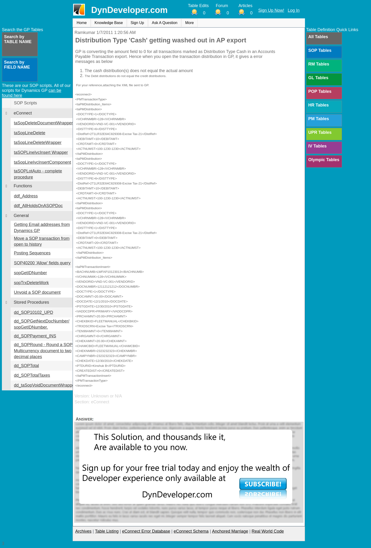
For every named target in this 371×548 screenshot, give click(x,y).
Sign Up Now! (271, 10)
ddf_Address (26, 196)
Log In (294, 10)
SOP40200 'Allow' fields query (42, 263)
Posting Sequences (32, 253)
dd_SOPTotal (26, 365)
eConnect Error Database (146, 531)
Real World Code (268, 531)
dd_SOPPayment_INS (35, 336)
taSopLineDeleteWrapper (38, 142)
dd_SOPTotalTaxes (32, 375)
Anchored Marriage (230, 531)
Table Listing (107, 531)
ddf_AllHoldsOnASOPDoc (38, 205)
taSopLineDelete (29, 133)
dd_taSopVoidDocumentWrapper (45, 385)
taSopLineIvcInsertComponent (42, 162)
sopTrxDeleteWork (31, 282)
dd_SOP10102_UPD (33, 312)
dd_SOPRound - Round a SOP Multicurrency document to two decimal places (43, 350)
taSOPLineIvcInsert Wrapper (41, 152)
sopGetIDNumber (30, 272)
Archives (83, 531)
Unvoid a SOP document (37, 292)
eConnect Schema (191, 531)
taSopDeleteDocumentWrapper (43, 123)
